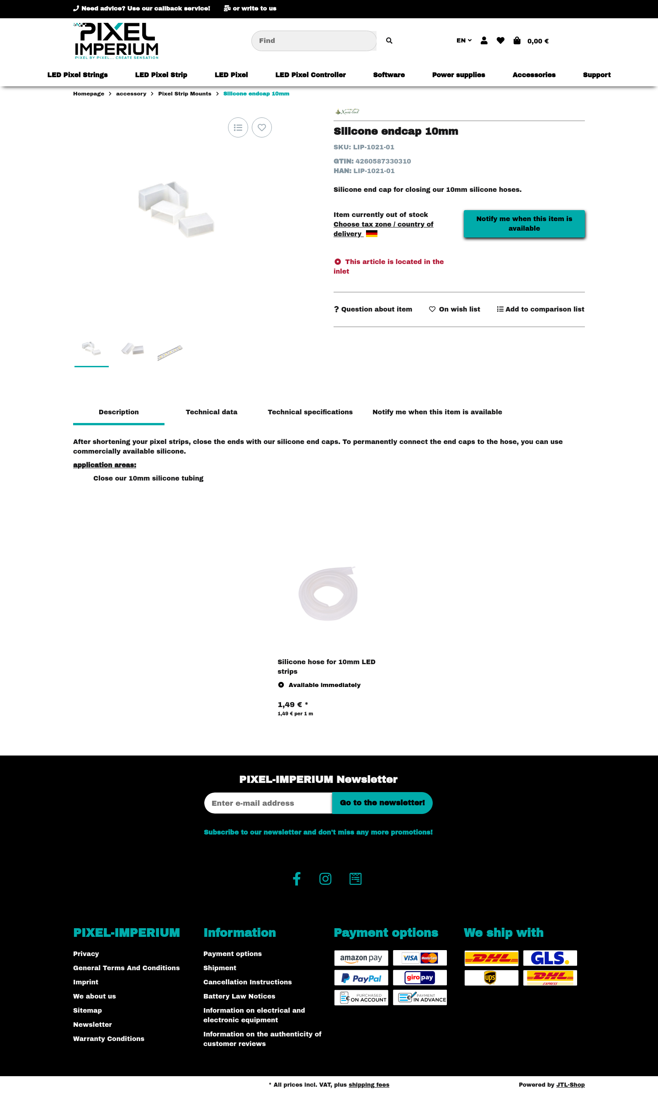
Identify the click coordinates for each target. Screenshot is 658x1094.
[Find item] (389, 41)
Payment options (232, 954)
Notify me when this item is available (524, 224)
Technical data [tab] (211, 412)
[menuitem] (78, 74)
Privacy (86, 954)
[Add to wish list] (262, 127)
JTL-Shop (570, 1085)
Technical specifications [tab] (310, 412)
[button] (484, 41)
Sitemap (87, 1010)
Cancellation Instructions (247, 982)
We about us (94, 996)
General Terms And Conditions (126, 968)
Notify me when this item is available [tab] (437, 412)
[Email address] (268, 803)
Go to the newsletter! (382, 803)
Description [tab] (119, 412)
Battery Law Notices (239, 996)
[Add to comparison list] (238, 127)
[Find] (314, 41)
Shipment (219, 968)
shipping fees (369, 1085)
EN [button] (464, 40)
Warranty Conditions (108, 1039)
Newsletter (92, 1024)
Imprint (85, 982)
